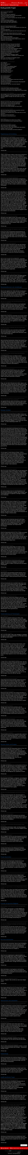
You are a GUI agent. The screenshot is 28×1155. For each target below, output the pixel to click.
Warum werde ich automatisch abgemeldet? (9, 21)
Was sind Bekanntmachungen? (6, 68)
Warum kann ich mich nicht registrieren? (8, 14)
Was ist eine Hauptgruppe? (6, 82)
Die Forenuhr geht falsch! (5, 29)
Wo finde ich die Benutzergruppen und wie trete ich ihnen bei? (12, 79)
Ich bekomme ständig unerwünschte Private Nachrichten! (11, 89)
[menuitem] (3, 3)
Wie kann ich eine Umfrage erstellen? (7, 47)
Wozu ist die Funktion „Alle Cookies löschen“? (9, 22)
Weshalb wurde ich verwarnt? (6, 53)
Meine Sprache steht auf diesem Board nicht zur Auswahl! (11, 33)
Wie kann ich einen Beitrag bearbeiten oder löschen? (10, 45)
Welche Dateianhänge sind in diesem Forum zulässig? (11, 119)
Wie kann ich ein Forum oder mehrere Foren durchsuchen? (11, 101)
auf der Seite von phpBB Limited (7, 1087)
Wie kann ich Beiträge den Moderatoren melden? (10, 54)
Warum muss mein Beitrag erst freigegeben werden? (10, 57)
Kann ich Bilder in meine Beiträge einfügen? (9, 66)
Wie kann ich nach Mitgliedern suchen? (8, 105)
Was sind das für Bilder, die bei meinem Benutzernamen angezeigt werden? (13, 35)
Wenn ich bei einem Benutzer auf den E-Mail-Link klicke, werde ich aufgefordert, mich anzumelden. (13, 39)
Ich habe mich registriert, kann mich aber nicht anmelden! (11, 15)
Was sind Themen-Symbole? (6, 72)
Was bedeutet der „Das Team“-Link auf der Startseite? (10, 84)
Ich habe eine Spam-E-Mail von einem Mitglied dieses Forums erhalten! (14, 90)
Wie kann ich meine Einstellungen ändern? (8, 26)
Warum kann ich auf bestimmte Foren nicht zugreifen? (10, 50)
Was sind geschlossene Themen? (7, 70)
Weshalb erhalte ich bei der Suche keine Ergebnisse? (10, 102)
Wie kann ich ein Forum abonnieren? (7, 114)
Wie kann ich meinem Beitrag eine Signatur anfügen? (10, 46)
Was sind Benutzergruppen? (6, 78)
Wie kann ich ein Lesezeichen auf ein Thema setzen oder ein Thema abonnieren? (13, 113)
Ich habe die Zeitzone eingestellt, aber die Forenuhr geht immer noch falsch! (13, 31)
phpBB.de (12, 348)
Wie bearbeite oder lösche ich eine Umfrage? (9, 49)
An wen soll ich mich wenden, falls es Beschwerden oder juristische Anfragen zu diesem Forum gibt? (13, 128)
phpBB (10, 1150)
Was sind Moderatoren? (5, 77)
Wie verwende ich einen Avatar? (6, 36)
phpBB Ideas (7, 1097)
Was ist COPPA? (4, 13)
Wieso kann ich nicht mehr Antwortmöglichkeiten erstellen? (11, 48)
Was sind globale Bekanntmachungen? (8, 67)
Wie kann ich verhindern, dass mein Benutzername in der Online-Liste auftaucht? (13, 28)
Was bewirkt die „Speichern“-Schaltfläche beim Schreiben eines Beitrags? (12, 56)
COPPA (15, 194)
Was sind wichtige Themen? (6, 69)
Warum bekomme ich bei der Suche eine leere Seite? (10, 103)
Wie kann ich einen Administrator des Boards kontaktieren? (11, 129)
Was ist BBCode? (4, 62)
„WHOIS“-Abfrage (16, 1110)
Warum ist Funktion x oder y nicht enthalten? (9, 126)
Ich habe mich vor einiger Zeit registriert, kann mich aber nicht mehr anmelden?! (13, 18)
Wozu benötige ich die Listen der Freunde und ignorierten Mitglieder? (13, 94)
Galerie (26, 2)
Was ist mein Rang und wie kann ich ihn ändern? (10, 37)
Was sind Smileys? (4, 65)
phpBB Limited (4, 348)
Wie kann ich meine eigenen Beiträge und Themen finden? (11, 106)
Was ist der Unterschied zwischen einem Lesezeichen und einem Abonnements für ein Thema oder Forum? (12, 111)
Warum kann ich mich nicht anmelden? (8, 16)
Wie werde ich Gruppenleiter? (6, 80)
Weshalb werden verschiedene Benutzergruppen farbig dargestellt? (13, 81)
